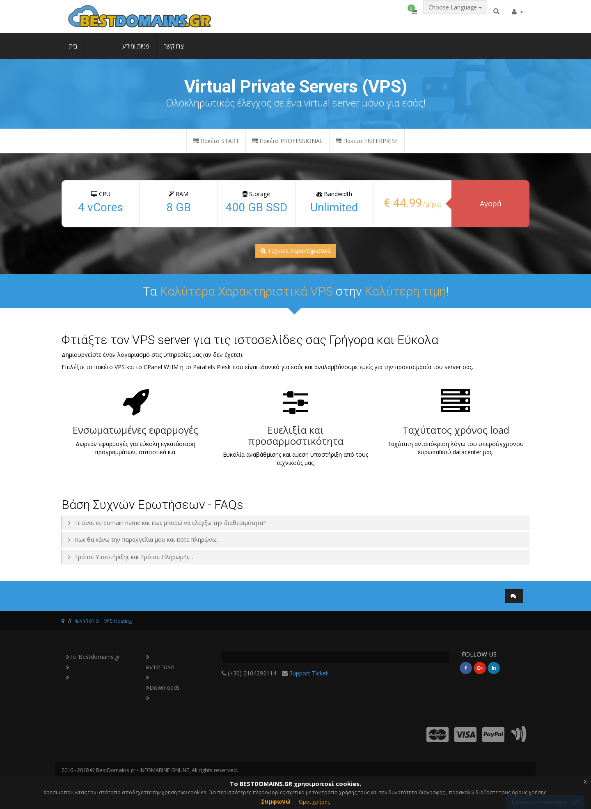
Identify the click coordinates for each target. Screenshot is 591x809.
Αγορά (491, 203)
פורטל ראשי (87, 620)
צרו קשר (174, 52)
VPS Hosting (118, 620)
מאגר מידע (160, 667)
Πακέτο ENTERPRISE (367, 141)
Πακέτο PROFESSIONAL (287, 141)
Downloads (163, 687)
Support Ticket (308, 673)
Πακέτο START (216, 141)
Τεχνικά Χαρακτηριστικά (296, 250)
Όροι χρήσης (314, 801)
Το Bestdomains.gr (93, 657)
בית (73, 52)
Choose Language (455, 15)
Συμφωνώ (276, 801)
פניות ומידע (135, 52)
